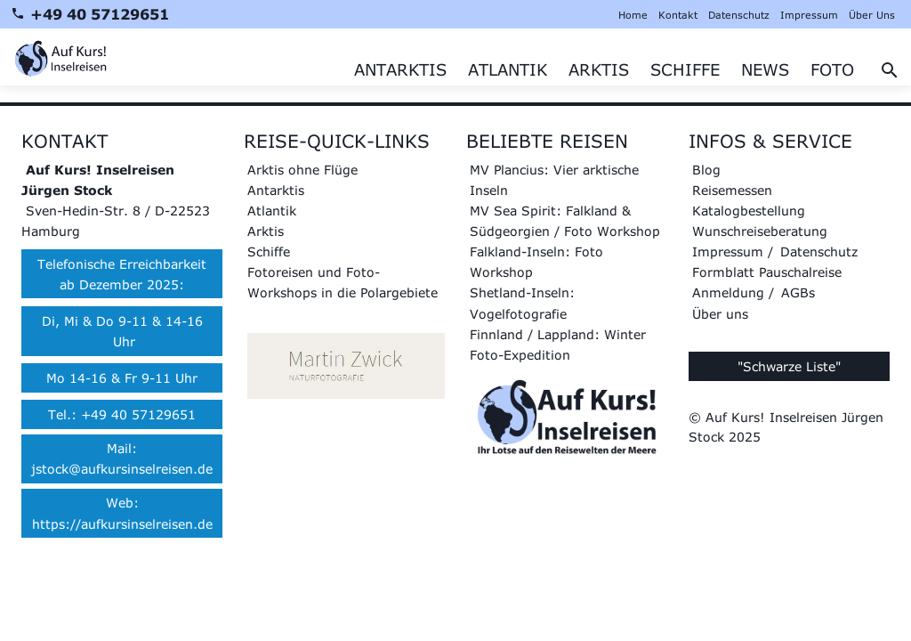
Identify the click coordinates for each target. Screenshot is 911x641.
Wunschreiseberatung (759, 231)
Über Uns (872, 14)
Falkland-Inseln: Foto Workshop (536, 262)
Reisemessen (732, 190)
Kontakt (677, 14)
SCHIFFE (685, 69)
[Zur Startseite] (60, 56)
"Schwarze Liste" (789, 366)
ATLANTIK (507, 69)
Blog (706, 169)
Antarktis (275, 190)
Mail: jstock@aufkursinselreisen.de (122, 458)
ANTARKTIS (400, 69)
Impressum (809, 14)
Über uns (720, 313)
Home (633, 14)
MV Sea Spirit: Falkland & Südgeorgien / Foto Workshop (565, 221)
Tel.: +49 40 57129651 (122, 414)
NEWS (765, 69)
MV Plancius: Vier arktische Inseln (554, 180)
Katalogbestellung (748, 210)
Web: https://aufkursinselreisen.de (122, 513)
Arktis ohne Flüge (302, 169)
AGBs (798, 292)
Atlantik (271, 210)
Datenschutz (739, 14)
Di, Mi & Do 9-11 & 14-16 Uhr (122, 331)
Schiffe (268, 251)
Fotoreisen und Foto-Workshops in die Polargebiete (342, 282)
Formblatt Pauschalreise (767, 272)
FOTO (832, 69)
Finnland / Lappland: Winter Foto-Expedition (558, 344)
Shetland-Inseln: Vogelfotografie (522, 302)
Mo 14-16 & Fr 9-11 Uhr (122, 377)
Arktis (265, 231)
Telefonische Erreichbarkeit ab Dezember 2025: (121, 274)
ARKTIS (598, 69)
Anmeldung (728, 292)
